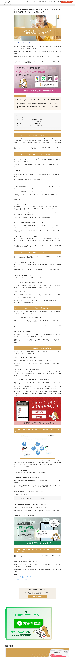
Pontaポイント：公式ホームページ (22, 538)
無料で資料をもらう (37, 555)
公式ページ (18, 184)
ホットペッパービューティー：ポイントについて (25, 535)
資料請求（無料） (67, 1)
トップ (3, 4)
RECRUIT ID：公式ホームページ (22, 539)
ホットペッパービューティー (20, 42)
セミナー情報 (49, 1)
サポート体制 (31, 1)
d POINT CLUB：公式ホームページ (22, 536)
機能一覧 (24, 1)
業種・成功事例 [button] (40, 1)
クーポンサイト (30, 42)
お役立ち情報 (56, 1)
